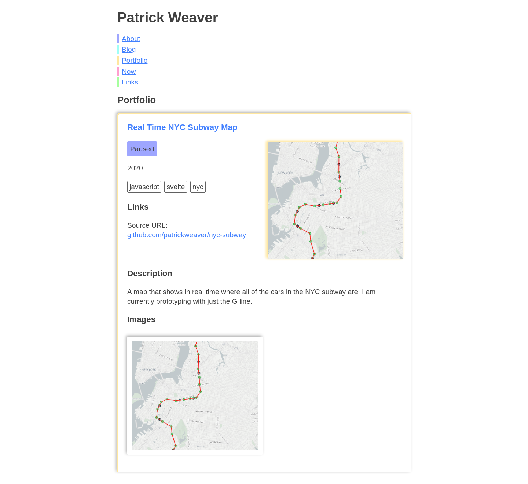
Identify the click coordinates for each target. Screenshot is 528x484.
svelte (175, 187)
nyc (197, 187)
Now (129, 71)
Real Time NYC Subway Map (182, 127)
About (131, 39)
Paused (142, 149)
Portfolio (134, 60)
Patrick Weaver (167, 17)
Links (130, 82)
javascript (144, 187)
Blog (129, 49)
